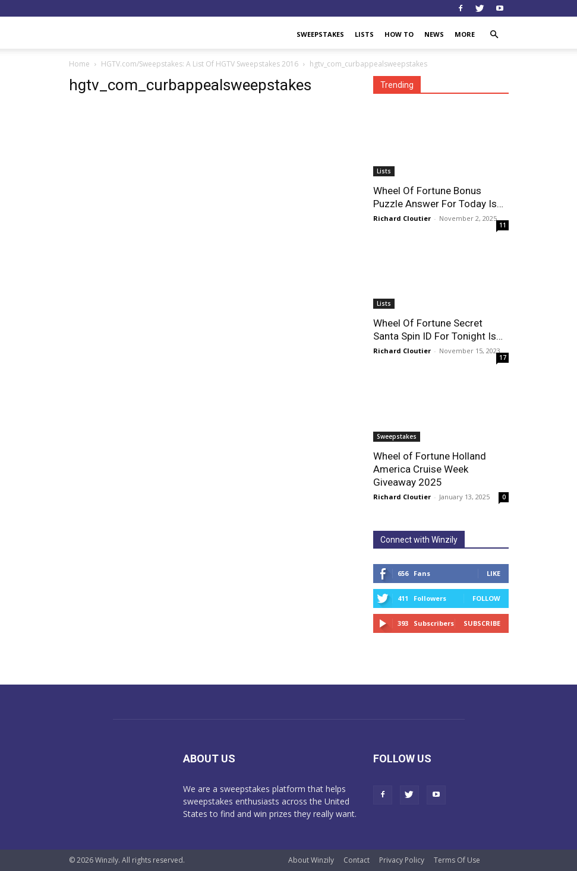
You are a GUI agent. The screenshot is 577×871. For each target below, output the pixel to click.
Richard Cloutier (402, 218)
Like (493, 573)
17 (502, 357)
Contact (356, 860)
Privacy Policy (401, 860)
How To (399, 34)
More (465, 34)
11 (502, 225)
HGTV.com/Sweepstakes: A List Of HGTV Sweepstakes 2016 (199, 64)
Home (79, 64)
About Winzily (311, 860)
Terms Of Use (457, 860)
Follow (486, 598)
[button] (494, 34)
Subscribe (482, 623)
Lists (364, 34)
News (434, 34)
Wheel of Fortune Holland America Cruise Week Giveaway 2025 (429, 469)
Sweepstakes (320, 34)
